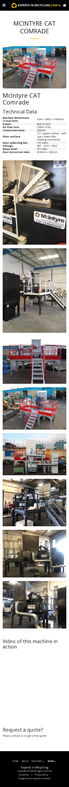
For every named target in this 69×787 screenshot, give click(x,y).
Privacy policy (41, 774)
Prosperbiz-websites (41, 778)
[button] (4, 5)
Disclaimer (24, 774)
